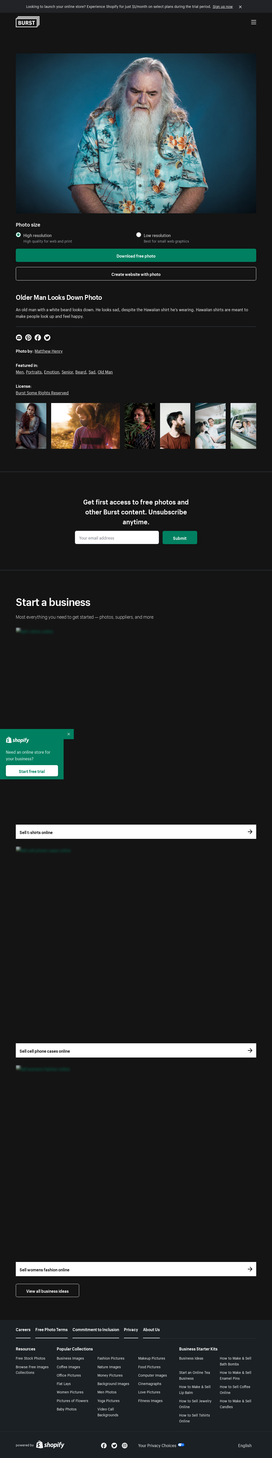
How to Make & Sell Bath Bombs (235, 1360)
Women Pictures (70, 1391)
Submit (180, 537)
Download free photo (136, 255)
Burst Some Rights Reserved (42, 392)
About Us (151, 1329)
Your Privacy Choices (161, 1444)
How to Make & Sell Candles (235, 1403)
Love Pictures (149, 1391)
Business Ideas (191, 1358)
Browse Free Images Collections (32, 1369)
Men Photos (107, 1391)
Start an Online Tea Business (194, 1375)
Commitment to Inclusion (96, 1329)
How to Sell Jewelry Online (195, 1403)
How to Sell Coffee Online (235, 1389)
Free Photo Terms (51, 1329)
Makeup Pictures (151, 1358)
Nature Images (109, 1366)
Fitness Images (150, 1400)
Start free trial (32, 770)
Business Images (70, 1358)
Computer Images (152, 1375)
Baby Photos (67, 1408)
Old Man (105, 371)
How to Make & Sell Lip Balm (195, 1389)
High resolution (37, 235)
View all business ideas (47, 1290)
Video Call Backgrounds (107, 1411)
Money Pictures (110, 1375)
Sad (92, 371)
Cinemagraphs (149, 1383)
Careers (23, 1329)
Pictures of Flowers (72, 1400)
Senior (67, 371)
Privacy (131, 1329)
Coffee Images (68, 1366)
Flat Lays (64, 1383)
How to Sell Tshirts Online (194, 1417)
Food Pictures (149, 1366)
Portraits (34, 371)
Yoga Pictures (108, 1400)
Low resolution (157, 235)
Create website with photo (136, 273)
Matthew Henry (49, 350)
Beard (80, 371)
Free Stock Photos (30, 1358)
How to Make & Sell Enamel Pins (235, 1375)
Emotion (51, 371)
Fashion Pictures (110, 1358)
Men (20, 371)
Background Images (113, 1383)
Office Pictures (69, 1375)
